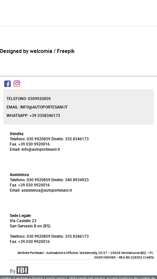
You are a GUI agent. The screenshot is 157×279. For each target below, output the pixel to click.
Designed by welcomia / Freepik (37, 51)
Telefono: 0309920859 (29, 98)
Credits (148, 257)
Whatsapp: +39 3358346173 (33, 115)
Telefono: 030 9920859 (30, 138)
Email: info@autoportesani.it (37, 106)
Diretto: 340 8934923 (70, 179)
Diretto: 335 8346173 (70, 138)
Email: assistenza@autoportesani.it (41, 190)
